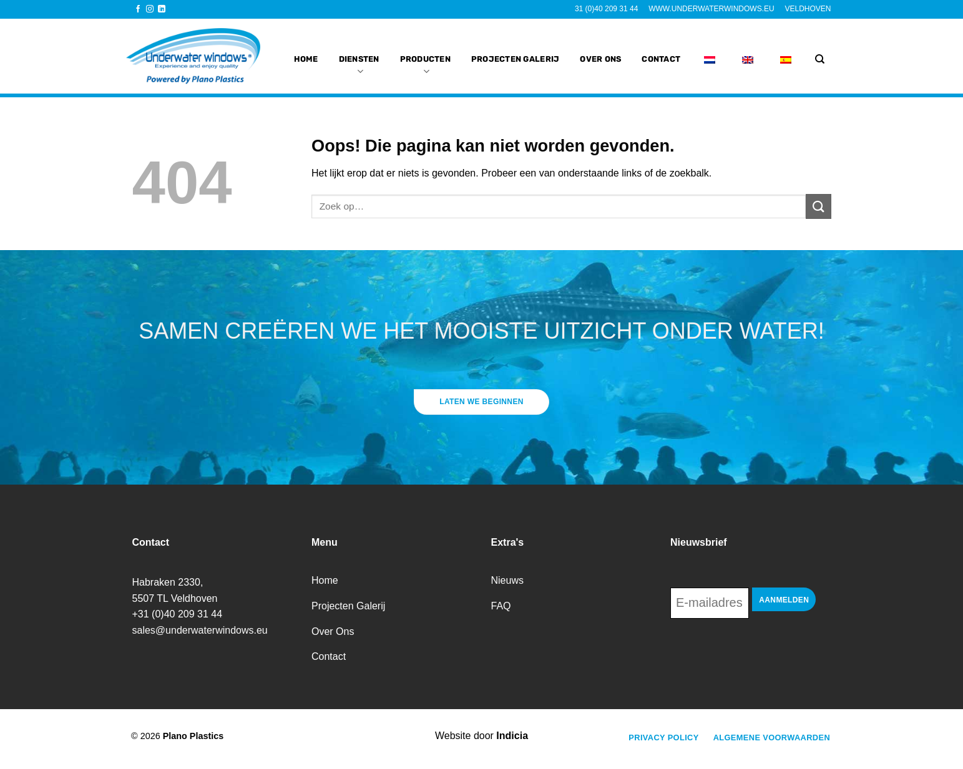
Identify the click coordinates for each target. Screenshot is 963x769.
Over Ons (600, 52)
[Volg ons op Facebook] (138, 9)
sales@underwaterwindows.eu (200, 630)
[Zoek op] (819, 59)
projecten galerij (515, 52)
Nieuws (507, 580)
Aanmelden (784, 600)
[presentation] (765, 653)
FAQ (501, 606)
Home (306, 52)
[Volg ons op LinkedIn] (161, 9)
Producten (425, 59)
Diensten (359, 59)
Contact (661, 52)
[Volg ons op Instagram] (150, 9)
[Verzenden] (818, 206)
